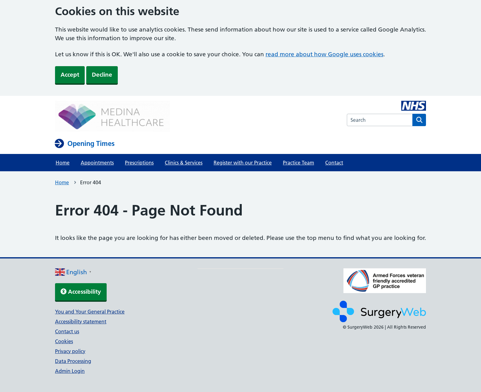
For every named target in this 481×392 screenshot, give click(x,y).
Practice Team (298, 163)
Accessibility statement (80, 321)
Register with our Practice (243, 163)
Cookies (64, 341)
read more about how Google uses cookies (324, 54)
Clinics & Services (183, 163)
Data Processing (73, 361)
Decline (102, 74)
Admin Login (70, 371)
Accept (70, 74)
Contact (334, 163)
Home (63, 163)
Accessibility (81, 291)
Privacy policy (70, 351)
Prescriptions (139, 163)
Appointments (97, 163)
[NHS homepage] (112, 117)
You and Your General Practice (90, 312)
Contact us (67, 331)
